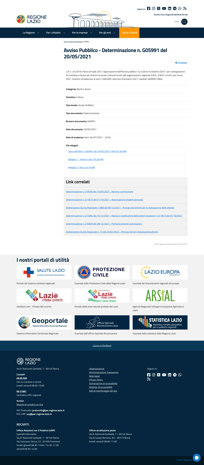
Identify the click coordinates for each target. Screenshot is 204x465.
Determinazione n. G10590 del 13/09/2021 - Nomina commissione (99, 191)
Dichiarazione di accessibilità (103, 383)
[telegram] (174, 8)
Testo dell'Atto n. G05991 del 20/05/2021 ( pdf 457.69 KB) (97, 151)
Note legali (94, 376)
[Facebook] (148, 8)
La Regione (29, 32)
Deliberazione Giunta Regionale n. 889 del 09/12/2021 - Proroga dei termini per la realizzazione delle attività (120, 207)
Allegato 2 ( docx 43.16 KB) (81, 167)
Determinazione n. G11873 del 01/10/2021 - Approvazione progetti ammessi (104, 199)
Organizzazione (96, 368)
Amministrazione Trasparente (104, 372)
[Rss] (148, 379)
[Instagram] (153, 8)
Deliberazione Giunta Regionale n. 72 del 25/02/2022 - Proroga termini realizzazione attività (112, 232)
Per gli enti (105, 32)
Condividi (181, 62)
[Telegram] (174, 375)
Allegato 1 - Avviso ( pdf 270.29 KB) (86, 159)
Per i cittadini (53, 32)
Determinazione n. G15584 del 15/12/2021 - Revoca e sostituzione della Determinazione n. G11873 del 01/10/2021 (124, 215)
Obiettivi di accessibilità (100, 387)
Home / (67, 41)
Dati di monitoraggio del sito (103, 391)
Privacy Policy (96, 380)
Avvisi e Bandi (129, 32)
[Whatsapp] (179, 8)
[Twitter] (158, 8)
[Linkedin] (169, 8)
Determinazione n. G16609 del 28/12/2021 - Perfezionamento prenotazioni (104, 224)
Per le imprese (80, 32)
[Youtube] (164, 8)
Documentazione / (76, 41)
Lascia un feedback (102, 345)
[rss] (184, 8)
